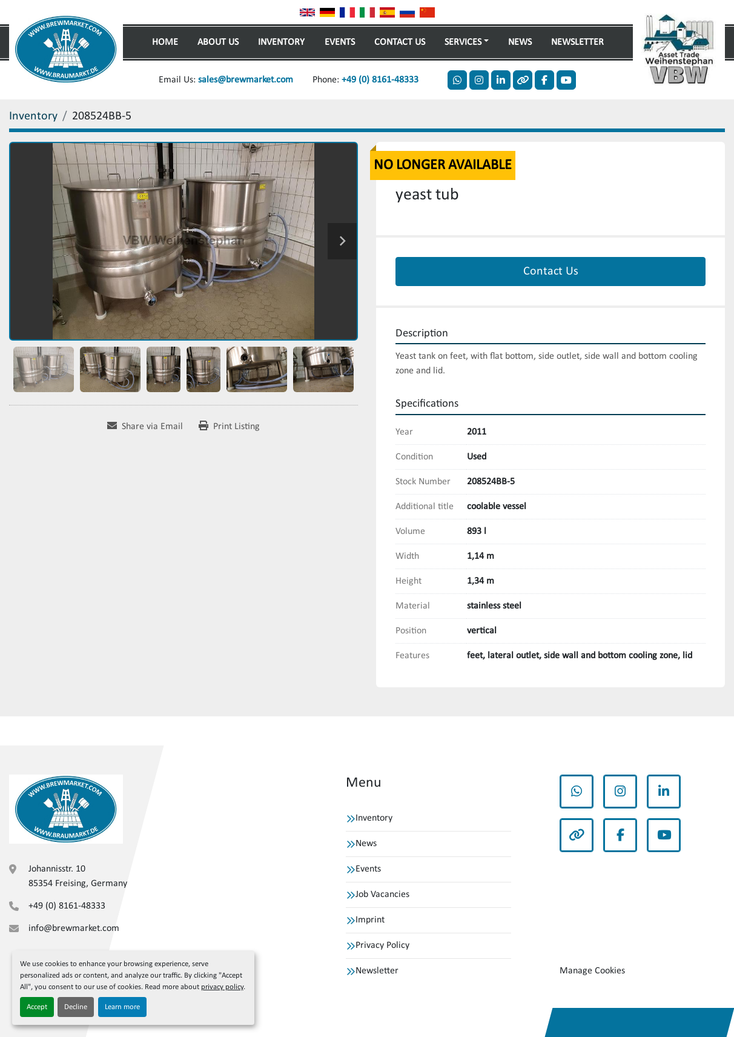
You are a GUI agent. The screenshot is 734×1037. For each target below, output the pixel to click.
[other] (522, 80)
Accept (37, 1007)
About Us (218, 42)
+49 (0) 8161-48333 (380, 80)
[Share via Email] (145, 426)
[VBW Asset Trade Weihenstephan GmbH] (66, 809)
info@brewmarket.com (73, 928)
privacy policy (222, 987)
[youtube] (566, 80)
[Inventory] (33, 116)
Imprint (370, 920)
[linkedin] (501, 80)
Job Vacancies (382, 894)
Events (340, 42)
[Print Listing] (229, 426)
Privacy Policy (382, 945)
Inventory (281, 42)
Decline (75, 1007)
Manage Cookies (592, 971)
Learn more (122, 1007)
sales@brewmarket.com (245, 80)
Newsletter (577, 42)
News (520, 42)
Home (165, 42)
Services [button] (463, 42)
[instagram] (479, 80)
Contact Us (399, 42)
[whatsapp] (457, 80)
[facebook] (544, 80)
